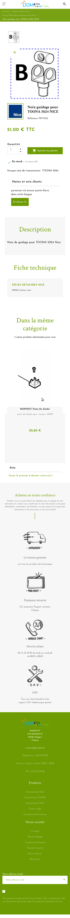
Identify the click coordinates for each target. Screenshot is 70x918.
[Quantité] (15, 150)
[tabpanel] (35, 390)
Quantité (13, 144)
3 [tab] (35, 452)
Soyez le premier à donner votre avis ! (31, 475)
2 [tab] (30, 452)
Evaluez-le (20, 202)
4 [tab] (39, 452)
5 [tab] (44, 452)
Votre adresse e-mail (12, 874)
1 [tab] (25, 452)
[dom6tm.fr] (35, 4)
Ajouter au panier (45, 151)
